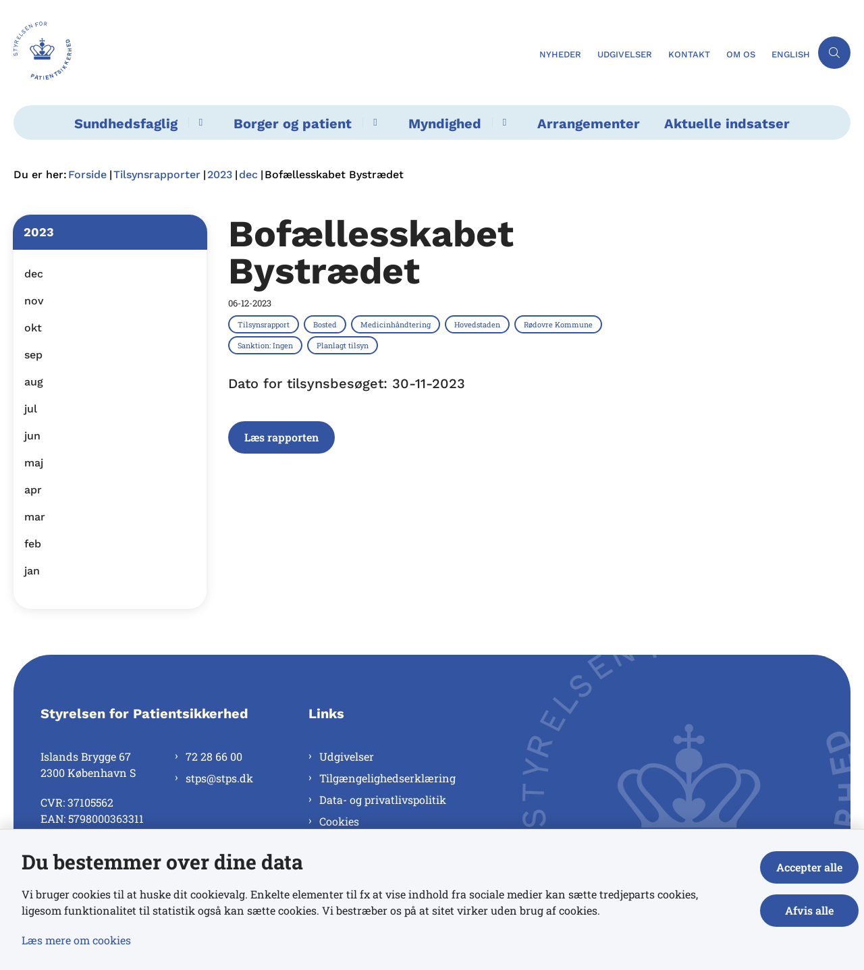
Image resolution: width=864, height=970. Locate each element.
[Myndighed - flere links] (502, 122)
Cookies (339, 821)
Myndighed (444, 123)
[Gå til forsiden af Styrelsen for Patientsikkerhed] (272, 53)
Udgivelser (346, 756)
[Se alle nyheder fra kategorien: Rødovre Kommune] (559, 324)
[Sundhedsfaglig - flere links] (198, 122)
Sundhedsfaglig (126, 123)
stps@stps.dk (219, 778)
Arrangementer (588, 123)
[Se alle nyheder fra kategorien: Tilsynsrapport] (265, 324)
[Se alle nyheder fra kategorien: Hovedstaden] (478, 324)
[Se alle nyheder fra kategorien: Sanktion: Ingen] (266, 345)
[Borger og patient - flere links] (372, 122)
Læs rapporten (281, 437)
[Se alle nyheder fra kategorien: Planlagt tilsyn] (344, 345)
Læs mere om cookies (76, 940)
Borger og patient (293, 123)
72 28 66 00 (214, 756)
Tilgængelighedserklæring (387, 778)
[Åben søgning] (834, 52)
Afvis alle (809, 910)
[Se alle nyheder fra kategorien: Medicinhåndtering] (397, 324)
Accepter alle (809, 867)
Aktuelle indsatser (727, 123)
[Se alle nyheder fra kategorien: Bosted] (326, 324)
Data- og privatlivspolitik (382, 799)
